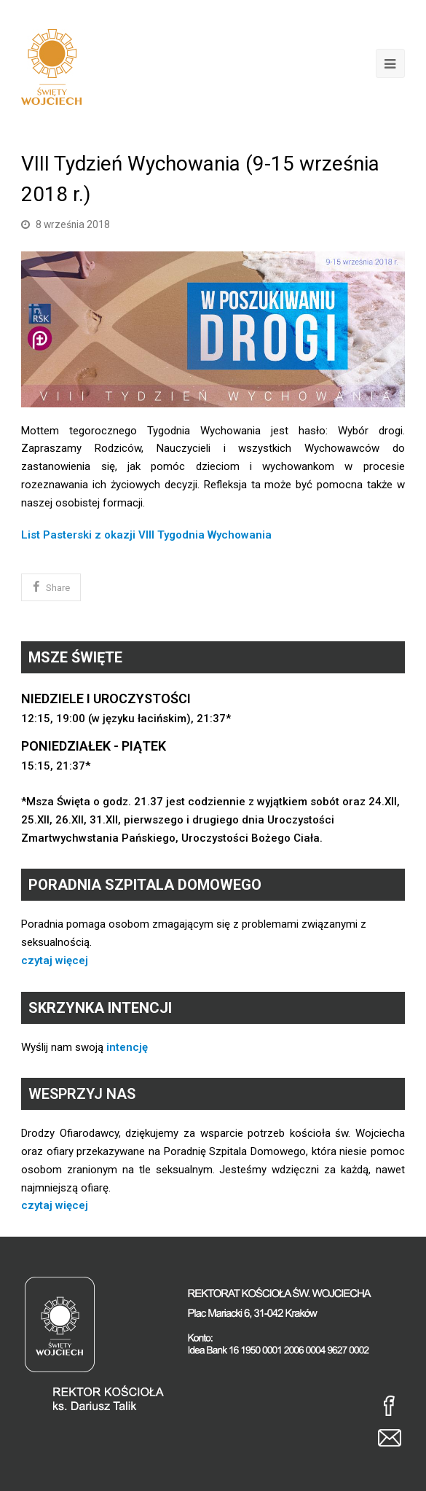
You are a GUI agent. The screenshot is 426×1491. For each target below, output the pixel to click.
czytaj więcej (54, 960)
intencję (127, 1047)
